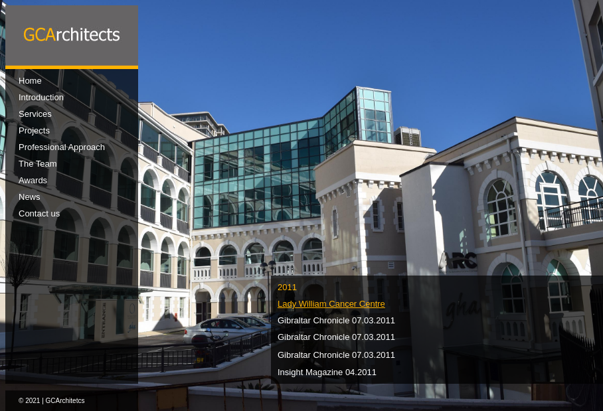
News (30, 197)
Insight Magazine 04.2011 (327, 372)
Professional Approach (62, 147)
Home (30, 81)
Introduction (41, 97)
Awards (33, 180)
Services (35, 114)
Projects (34, 130)
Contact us (39, 213)
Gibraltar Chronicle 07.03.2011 (336, 320)
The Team (38, 164)
